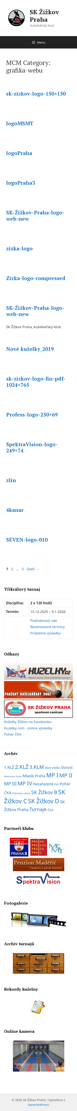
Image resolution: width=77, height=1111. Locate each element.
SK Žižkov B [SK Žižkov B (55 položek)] (44, 792)
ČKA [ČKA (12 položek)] (50, 810)
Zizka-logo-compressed (36, 278)
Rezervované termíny (47, 626)
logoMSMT (19, 123)
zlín (11, 480)
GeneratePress (38, 1105)
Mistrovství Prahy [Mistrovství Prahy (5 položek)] (13, 776)
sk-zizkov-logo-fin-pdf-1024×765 (36, 381)
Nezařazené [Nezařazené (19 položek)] (43, 783)
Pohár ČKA (12, 734)
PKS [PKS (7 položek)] (56, 784)
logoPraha (19, 153)
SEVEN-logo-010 (27, 539)
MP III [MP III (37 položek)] (10, 784)
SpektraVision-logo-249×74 (32, 447)
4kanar (15, 509)
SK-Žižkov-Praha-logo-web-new (35, 215)
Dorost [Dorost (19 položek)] (67, 767)
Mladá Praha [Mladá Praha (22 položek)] (34, 775)
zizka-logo (19, 248)
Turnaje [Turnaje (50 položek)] (38, 809)
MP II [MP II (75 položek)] (65, 775)
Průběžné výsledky (45, 633)
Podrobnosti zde (43, 620)
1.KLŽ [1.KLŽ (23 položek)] (9, 767)
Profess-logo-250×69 (32, 414)
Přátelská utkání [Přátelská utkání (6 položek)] (21, 793)
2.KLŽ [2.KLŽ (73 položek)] (22, 766)
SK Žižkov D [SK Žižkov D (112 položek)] (43, 801)
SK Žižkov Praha (44, 16)
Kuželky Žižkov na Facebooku (28, 721)
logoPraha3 (20, 182)
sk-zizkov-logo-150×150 (36, 93)
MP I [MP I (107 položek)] (52, 775)
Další (33, 569)
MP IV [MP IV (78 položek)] (24, 783)
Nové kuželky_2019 (30, 348)
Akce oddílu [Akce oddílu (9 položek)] (52, 768)
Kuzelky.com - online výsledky (28, 728)
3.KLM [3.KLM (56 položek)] (36, 766)
